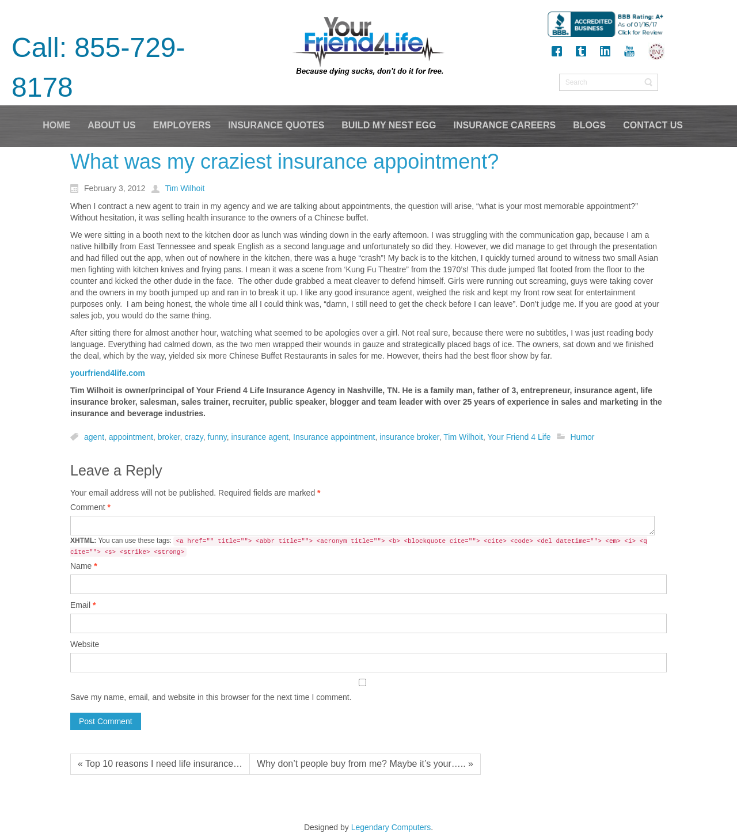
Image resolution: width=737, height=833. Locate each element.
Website (84, 644)
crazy (193, 437)
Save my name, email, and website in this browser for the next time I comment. (211, 697)
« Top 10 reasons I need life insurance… (160, 764)
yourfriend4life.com (107, 373)
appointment (131, 437)
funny (217, 437)
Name (83, 565)
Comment (90, 507)
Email (83, 605)
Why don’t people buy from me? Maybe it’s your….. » (365, 764)
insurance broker (409, 437)
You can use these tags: (358, 547)
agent (94, 437)
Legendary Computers (391, 827)
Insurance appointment (334, 437)
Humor (583, 437)
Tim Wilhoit (463, 437)
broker (169, 437)
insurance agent (260, 437)
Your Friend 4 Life (519, 437)
